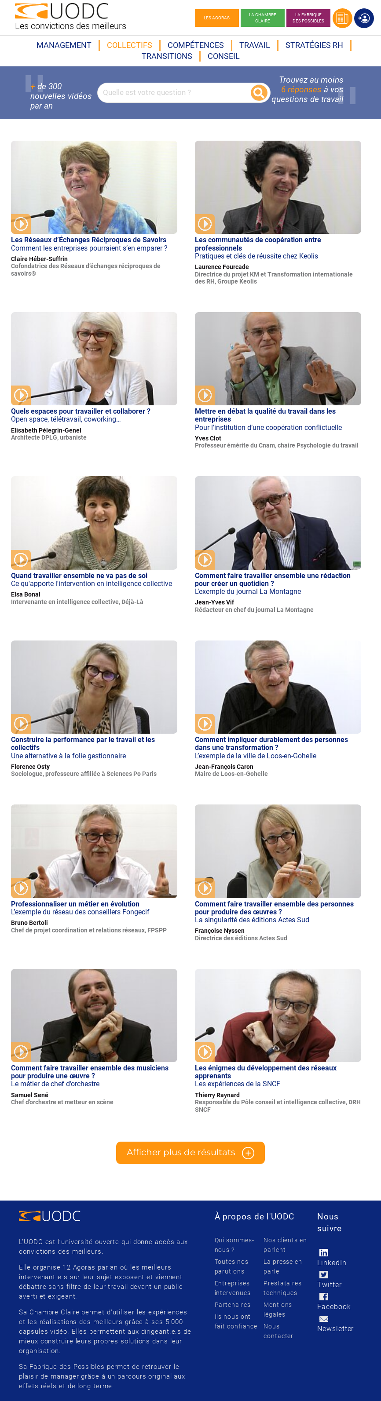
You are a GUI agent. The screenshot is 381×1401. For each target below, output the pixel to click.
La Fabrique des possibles (308, 17)
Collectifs (129, 45)
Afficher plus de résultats (190, 1153)
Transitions (167, 56)
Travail (254, 45)
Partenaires (233, 1304)
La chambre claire (262, 17)
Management (64, 45)
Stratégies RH (314, 45)
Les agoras (217, 17)
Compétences (196, 45)
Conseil (224, 56)
